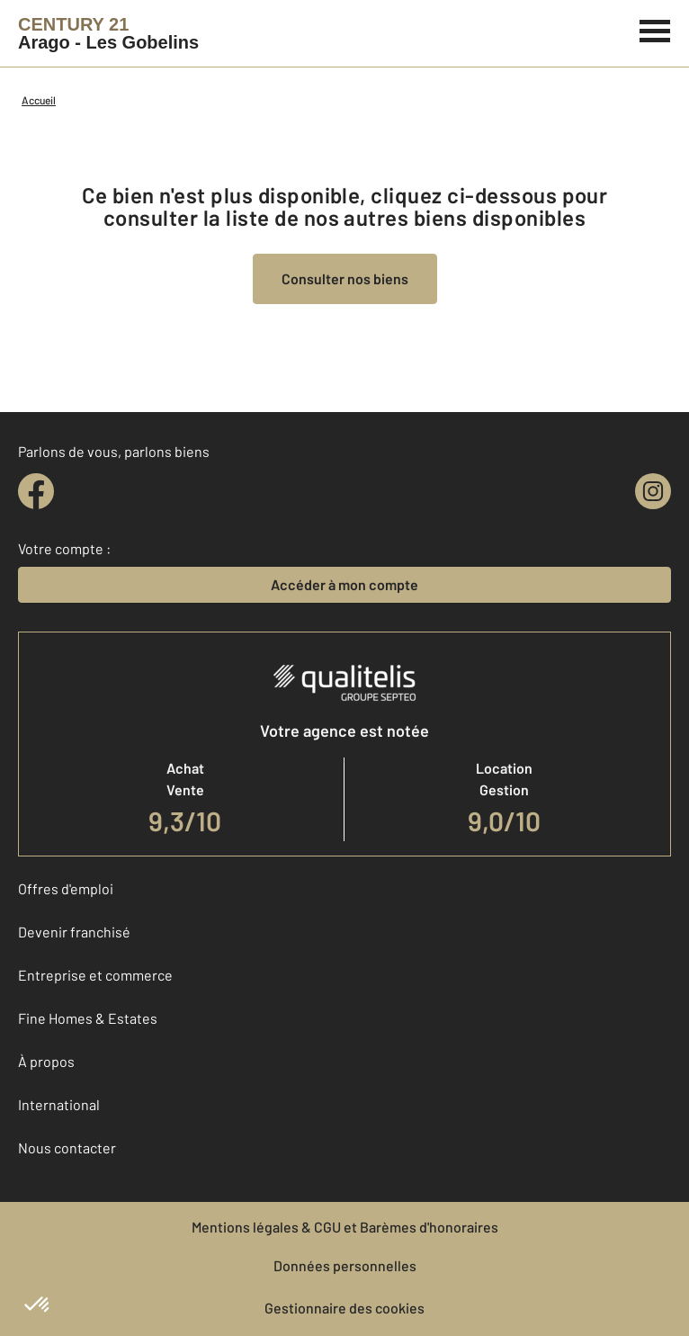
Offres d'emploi (65, 888)
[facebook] (36, 491)
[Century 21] (108, 33)
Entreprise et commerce (95, 974)
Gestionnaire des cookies (344, 1307)
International (59, 1104)
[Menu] (655, 28)
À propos (46, 1061)
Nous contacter (67, 1147)
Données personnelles (344, 1265)
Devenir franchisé (74, 931)
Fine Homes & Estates (87, 1018)
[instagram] (653, 491)
